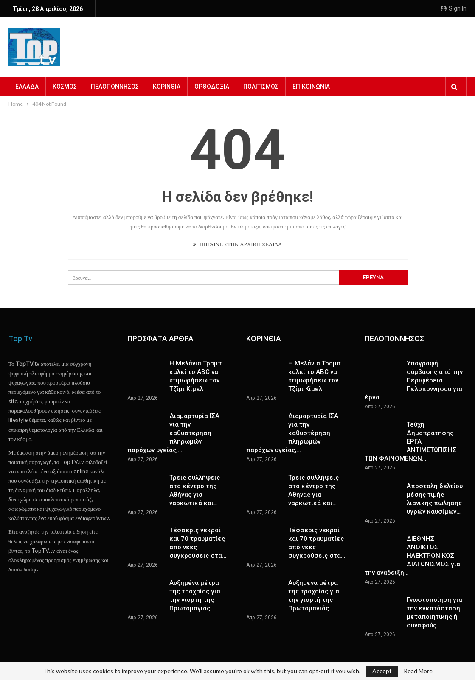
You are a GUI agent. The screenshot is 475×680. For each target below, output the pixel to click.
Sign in (454, 8)
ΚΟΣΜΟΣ (65, 86)
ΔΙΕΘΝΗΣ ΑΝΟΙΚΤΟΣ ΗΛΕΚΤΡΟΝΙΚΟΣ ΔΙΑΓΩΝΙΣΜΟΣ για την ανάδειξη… (412, 555)
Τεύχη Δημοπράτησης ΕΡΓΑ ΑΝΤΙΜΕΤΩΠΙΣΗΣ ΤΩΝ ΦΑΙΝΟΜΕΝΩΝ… (410, 441)
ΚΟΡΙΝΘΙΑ (166, 86)
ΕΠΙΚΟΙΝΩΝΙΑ (311, 86)
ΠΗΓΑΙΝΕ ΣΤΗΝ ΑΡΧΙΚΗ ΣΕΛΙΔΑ (237, 244)
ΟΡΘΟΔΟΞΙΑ (211, 86)
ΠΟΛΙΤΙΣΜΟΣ (260, 86)
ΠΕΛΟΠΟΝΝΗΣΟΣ (115, 86)
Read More (418, 671)
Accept (382, 670)
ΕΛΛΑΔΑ (27, 86)
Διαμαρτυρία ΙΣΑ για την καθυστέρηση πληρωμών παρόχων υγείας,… (173, 433)
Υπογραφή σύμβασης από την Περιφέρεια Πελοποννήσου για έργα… (414, 380)
